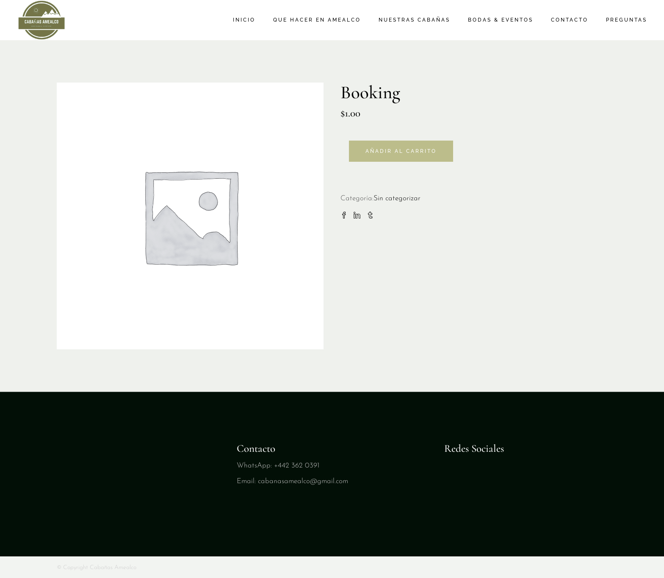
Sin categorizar (397, 198)
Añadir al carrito (401, 151)
